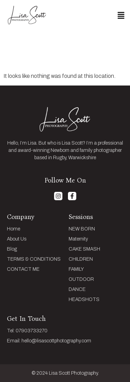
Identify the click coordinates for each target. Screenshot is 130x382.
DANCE (77, 289)
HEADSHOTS (84, 299)
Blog (12, 249)
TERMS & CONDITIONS (34, 259)
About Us (16, 239)
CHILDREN (81, 259)
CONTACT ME (23, 269)
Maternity (78, 239)
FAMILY (76, 269)
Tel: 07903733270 (27, 330)
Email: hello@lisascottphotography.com (49, 341)
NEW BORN (82, 229)
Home (13, 229)
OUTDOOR (81, 279)
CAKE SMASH (84, 249)
